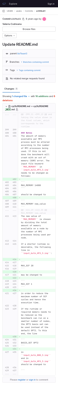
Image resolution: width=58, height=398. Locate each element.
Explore (13, 3)
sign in (32, 379)
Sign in (51, 3)
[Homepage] (4, 3)
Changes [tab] (11, 88)
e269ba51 (40, 11)
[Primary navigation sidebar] (3, 11)
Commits (29, 11)
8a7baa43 (22, 53)
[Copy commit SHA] (23, 19)
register (22, 379)
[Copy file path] (17, 109)
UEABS (10, 11)
